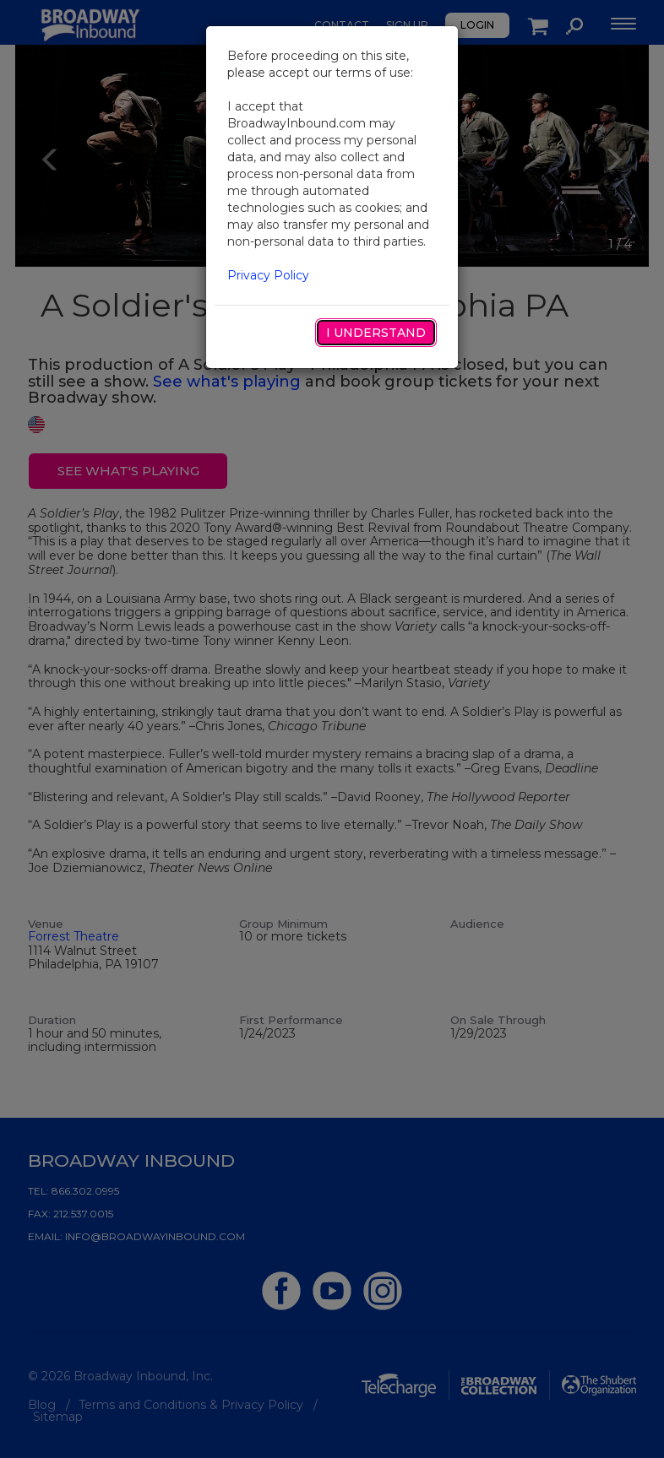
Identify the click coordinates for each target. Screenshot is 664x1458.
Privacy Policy (268, 275)
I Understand (376, 332)
